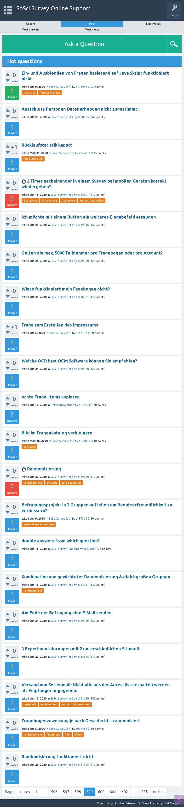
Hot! (92, 23)
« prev (25, 791)
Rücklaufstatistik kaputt (47, 145)
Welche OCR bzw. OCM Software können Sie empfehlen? (79, 360)
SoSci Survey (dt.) (60, 87)
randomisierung (32, 482)
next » (158, 791)
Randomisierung (44, 468)
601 (113, 791)
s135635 (83, 657)
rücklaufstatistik (33, 158)
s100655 (83, 117)
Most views (92, 29)
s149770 (83, 477)
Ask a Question (84, 44)
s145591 (83, 194)
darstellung (30, 200)
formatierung (49, 200)
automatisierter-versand (76, 704)
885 (144, 791)
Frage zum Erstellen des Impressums (60, 324)
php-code (51, 482)
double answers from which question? (61, 540)
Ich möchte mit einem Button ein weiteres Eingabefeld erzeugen (89, 217)
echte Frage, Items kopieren (51, 396)
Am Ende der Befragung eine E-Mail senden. (67, 612)
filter (67, 734)
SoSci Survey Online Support (53, 8)
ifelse (78, 734)
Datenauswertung (62, 405)
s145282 (84, 153)
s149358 (83, 261)
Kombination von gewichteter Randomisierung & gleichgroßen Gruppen (96, 576)
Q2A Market (171, 803)
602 (124, 791)
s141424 (84, 405)
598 (78, 791)
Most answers (31, 29)
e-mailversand (48, 704)
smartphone (68, 200)
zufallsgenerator (71, 482)
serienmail (29, 704)
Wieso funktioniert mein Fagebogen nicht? (66, 288)
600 (101, 791)
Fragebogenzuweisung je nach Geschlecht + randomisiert (81, 720)
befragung (29, 446)
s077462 (81, 728)
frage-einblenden (50, 92)
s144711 (83, 585)
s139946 (83, 225)
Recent (30, 23)
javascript (29, 92)
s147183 (81, 333)
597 (66, 791)
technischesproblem (92, 200)
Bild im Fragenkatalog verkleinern (57, 432)
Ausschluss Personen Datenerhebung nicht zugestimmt (79, 109)
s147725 (83, 764)
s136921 (83, 297)
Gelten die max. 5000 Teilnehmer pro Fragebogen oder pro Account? (92, 252)
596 (54, 791)
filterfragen (53, 734)
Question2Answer (125, 803)
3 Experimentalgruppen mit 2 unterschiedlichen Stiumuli (80, 648)
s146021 (84, 441)
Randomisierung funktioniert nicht (58, 756)
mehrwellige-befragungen (38, 524)
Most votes (153, 23)
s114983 (81, 87)
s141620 (83, 698)
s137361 (81, 518)
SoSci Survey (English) (65, 549)
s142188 (89, 549)
